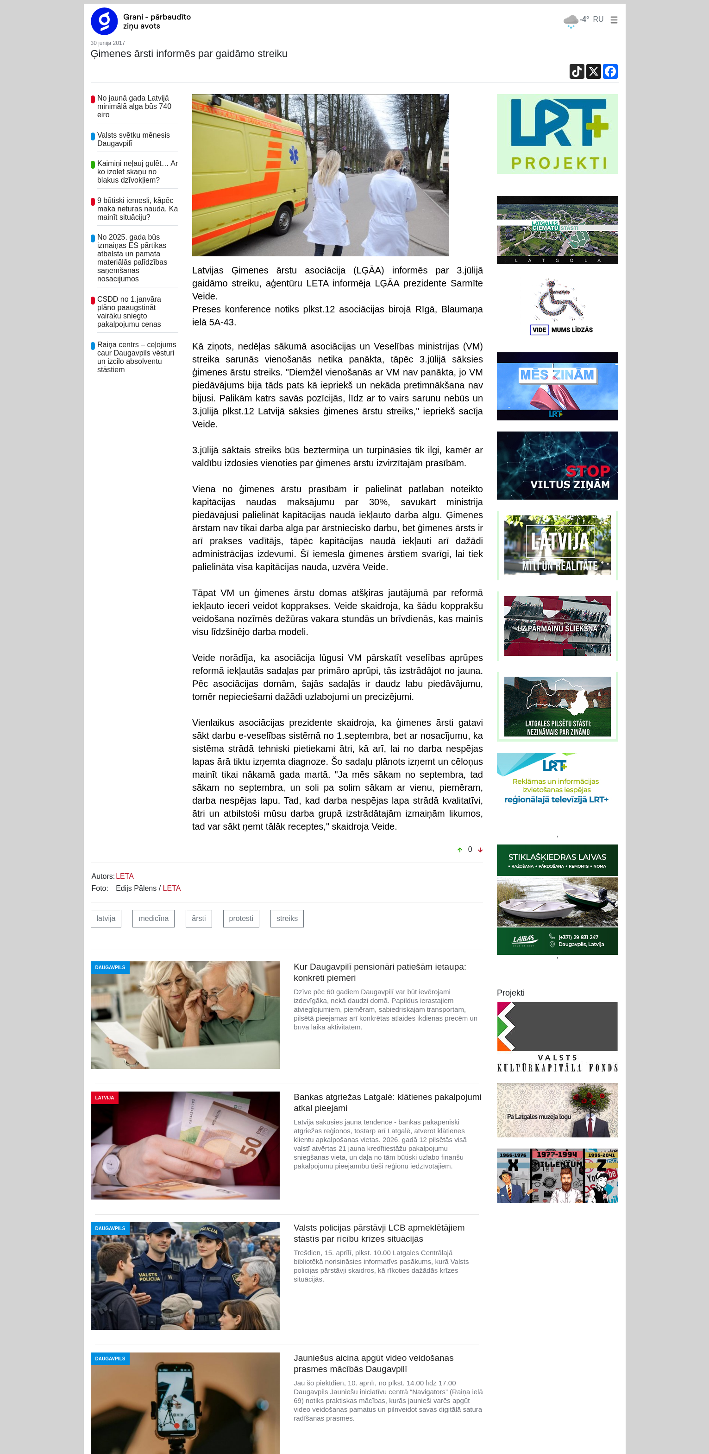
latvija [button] (106, 918)
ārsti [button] (199, 918)
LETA (125, 876)
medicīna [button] (153, 918)
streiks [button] (287, 918)
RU (598, 19)
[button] (612, 19)
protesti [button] (241, 918)
